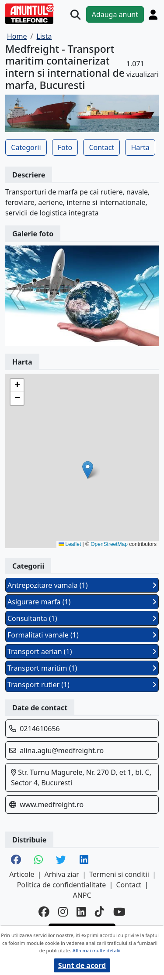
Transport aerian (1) (82, 651)
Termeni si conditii (119, 874)
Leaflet (70, 544)
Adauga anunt (115, 14)
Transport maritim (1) (82, 668)
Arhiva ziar (62, 874)
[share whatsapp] (38, 860)
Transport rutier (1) (82, 684)
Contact (101, 147)
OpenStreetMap (109, 544)
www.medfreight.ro (52, 804)
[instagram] (63, 912)
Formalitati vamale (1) (82, 635)
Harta (140, 147)
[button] (87, 470)
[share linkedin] (84, 860)
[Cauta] (75, 15)
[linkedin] (81, 912)
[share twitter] (61, 860)
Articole (21, 874)
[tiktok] (100, 912)
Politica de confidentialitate (61, 885)
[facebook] (43, 912)
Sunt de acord (82, 965)
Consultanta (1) (82, 618)
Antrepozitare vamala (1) (82, 585)
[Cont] (153, 14)
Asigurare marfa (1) (82, 602)
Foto (65, 147)
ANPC (82, 895)
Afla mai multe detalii (96, 950)
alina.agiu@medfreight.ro (62, 750)
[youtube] (119, 912)
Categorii (26, 147)
